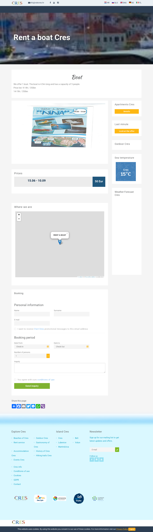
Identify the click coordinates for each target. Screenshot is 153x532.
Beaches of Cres (21, 438)
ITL (138, 3)
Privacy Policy (122, 529)
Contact (17, 484)
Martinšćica (63, 447)
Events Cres (19, 460)
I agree (132, 529)
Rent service (19, 442)
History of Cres (43, 451)
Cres (60, 438)
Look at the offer (126, 131)
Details (127, 111)
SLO (115, 3)
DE (131, 3)
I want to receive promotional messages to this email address (51, 329)
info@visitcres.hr (36, 3)
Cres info (18, 467)
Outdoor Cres (42, 438)
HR (106, 3)
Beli (76, 438)
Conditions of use (22, 471)
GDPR (16, 480)
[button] (32, 386)
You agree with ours (34, 380)
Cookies (17, 475)
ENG (123, 3)
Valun (77, 442)
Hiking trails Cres (44, 455)
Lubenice (62, 442)
